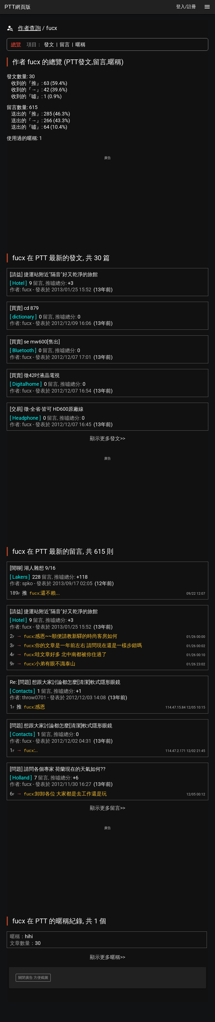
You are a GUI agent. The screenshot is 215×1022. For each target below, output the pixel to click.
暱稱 (80, 44)
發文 (49, 44)
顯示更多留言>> (107, 808)
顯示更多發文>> (107, 438)
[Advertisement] (107, 201)
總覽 (16, 44)
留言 (65, 44)
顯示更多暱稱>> (107, 957)
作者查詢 (29, 28)
